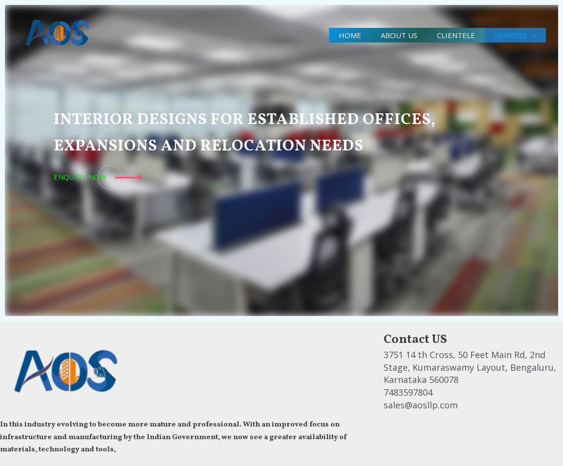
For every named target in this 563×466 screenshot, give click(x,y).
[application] (529, 35)
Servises (513, 35)
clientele (449, 35)
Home (333, 35)
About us (386, 35)
